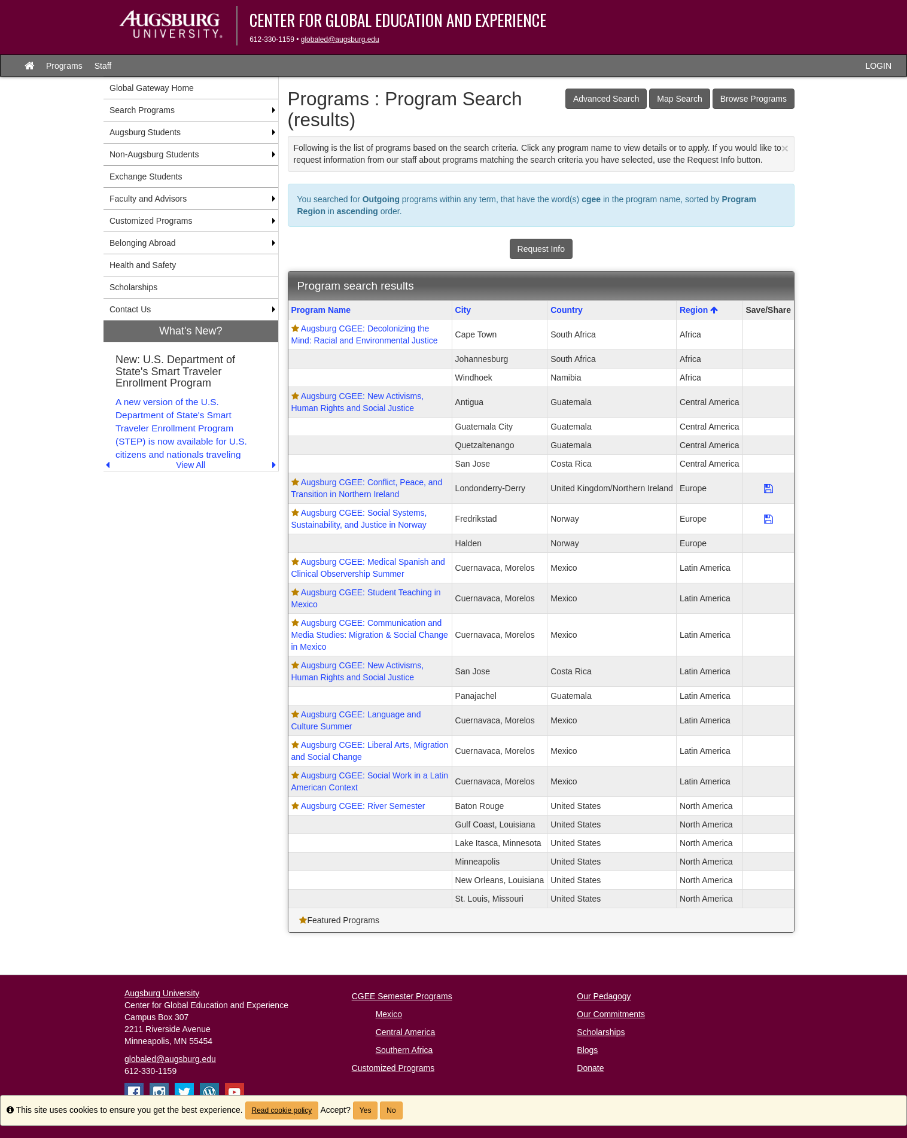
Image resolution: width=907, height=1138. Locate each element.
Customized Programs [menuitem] (151, 221)
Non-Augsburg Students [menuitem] (154, 154)
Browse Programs (753, 99)
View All (190, 465)
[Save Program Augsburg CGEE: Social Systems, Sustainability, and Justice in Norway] (768, 519)
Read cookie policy (282, 1110)
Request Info (541, 249)
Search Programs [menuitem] (142, 110)
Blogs (587, 1050)
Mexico (389, 1014)
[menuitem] (191, 396)
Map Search (679, 99)
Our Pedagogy (604, 996)
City (463, 310)
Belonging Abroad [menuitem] (142, 243)
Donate (590, 1068)
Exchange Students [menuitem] (145, 176)
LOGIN (878, 66)
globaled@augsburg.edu (340, 39)
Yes (366, 1110)
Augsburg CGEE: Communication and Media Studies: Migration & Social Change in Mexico (369, 635)
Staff (103, 66)
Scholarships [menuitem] (133, 287)
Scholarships (601, 1032)
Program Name (321, 310)
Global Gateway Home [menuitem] (151, 88)
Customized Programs (393, 1068)
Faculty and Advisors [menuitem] (148, 198)
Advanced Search (606, 99)
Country (566, 310)
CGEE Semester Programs (402, 996)
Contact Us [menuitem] (130, 309)
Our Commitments (611, 1014)
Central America (406, 1032)
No (390, 1110)
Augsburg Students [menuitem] (145, 132)
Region (699, 310)
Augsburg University (161, 993)
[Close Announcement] (785, 148)
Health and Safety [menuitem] (142, 265)
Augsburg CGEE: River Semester (363, 806)
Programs (64, 66)
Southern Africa (404, 1050)
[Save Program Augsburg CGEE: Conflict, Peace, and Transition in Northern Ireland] (768, 488)
